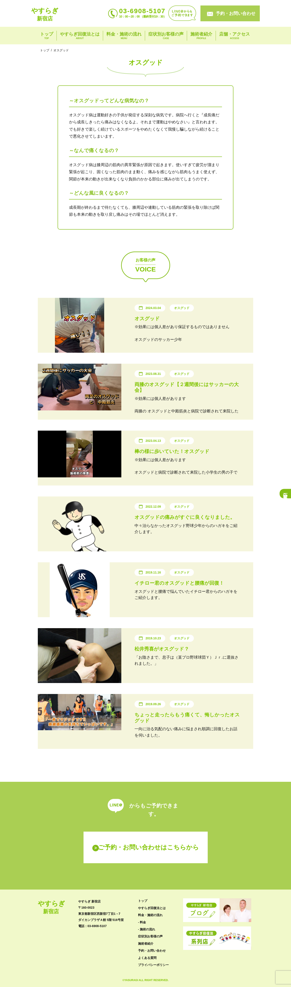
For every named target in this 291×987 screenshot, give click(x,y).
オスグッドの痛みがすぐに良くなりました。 (185, 517)
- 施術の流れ (146, 929)
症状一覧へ (285, 493)
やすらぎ (44, 14)
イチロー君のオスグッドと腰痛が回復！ (179, 583)
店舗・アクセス (234, 36)
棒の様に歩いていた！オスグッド (172, 451)
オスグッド (147, 318)
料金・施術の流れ (124, 36)
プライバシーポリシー (153, 965)
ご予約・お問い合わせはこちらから (148, 847)
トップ (46, 36)
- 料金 (142, 922)
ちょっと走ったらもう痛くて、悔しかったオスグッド (187, 717)
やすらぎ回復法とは (80, 36)
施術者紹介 (201, 36)
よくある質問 (147, 958)
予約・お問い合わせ (235, 13)
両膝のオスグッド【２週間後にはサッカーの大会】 (187, 387)
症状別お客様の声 (166, 36)
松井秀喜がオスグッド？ (162, 649)
